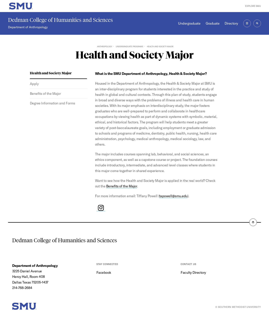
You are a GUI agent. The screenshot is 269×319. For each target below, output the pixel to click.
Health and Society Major (51, 73)
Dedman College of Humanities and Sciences (60, 20)
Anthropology (104, 46)
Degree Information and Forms (52, 103)
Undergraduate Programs (129, 46)
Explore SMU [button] (253, 6)
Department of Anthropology (28, 27)
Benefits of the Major (45, 93)
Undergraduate (189, 23)
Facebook (103, 272)
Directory (231, 23)
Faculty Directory (193, 272)
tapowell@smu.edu (173, 196)
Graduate (213, 23)
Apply (34, 84)
